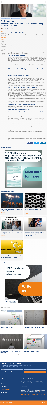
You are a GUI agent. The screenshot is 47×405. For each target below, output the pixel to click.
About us (40, 391)
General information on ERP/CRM (31, 351)
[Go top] (46, 402)
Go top (43, 402)
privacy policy (8, 371)
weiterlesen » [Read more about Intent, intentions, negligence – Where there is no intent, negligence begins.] (3, 212)
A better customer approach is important (3, 42)
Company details (42, 394)
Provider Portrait (17, 18)
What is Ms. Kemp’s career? (3, 34)
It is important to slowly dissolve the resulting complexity (3, 44)
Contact (37, 394)
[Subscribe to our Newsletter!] (1, 402)
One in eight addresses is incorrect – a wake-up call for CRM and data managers (11, 256)
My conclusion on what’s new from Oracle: (3, 50)
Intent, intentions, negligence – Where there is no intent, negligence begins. (11, 210)
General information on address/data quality (34, 327)
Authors (33, 394)
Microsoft (16, 37)
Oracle (12, 18)
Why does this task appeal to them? (3, 36)
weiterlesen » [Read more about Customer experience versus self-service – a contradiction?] (3, 235)
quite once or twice (34, 35)
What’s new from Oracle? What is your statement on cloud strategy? (4, 38)
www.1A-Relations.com (6, 389)
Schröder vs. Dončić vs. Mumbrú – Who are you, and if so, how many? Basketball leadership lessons (34, 234)
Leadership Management (6, 18)
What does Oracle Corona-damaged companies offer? (3, 47)
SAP (14, 37)
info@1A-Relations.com (6, 388)
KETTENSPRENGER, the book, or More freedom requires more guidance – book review (34, 211)
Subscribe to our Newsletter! (7, 402)
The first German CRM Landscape (7, 327)
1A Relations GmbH (24, 394)
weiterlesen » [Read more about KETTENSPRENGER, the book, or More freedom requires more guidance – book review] (27, 213)
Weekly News (23, 18)
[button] (1, 2)
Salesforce (21, 37)
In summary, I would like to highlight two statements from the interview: (4, 53)
